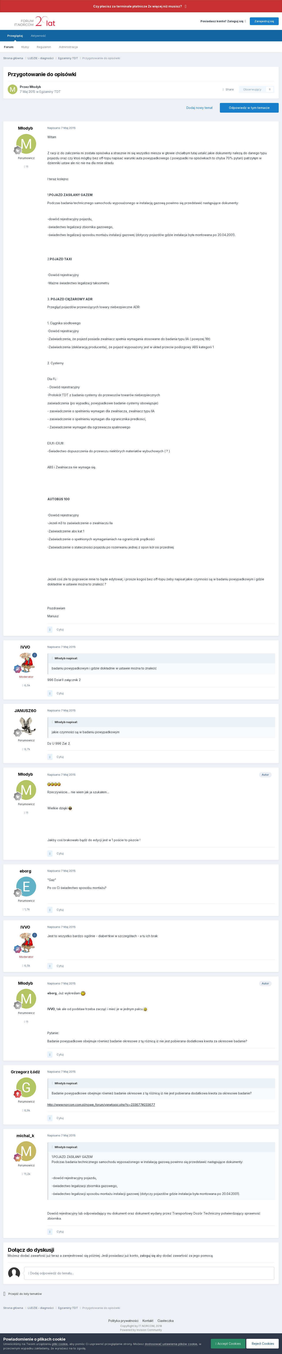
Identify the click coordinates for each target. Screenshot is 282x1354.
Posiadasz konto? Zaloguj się (223, 21)
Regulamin (44, 47)
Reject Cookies (262, 1343)
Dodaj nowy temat (199, 108)
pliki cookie (60, 1344)
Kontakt (148, 1321)
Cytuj (60, 629)
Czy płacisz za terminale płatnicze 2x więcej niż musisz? (137, 6)
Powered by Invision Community (141, 1330)
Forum (8, 47)
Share (228, 89)
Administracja (68, 47)
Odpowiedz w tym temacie (249, 108)
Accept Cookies (228, 1343)
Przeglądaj (15, 37)
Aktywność (38, 35)
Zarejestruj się (264, 21)
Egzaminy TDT (50, 91)
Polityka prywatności (123, 1321)
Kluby (25, 47)
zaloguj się (147, 1255)
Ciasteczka (166, 1321)
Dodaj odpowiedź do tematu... (51, 1273)
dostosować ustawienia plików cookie (171, 1344)
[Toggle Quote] (53, 658)
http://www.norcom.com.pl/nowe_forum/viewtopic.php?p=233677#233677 (101, 1105)
